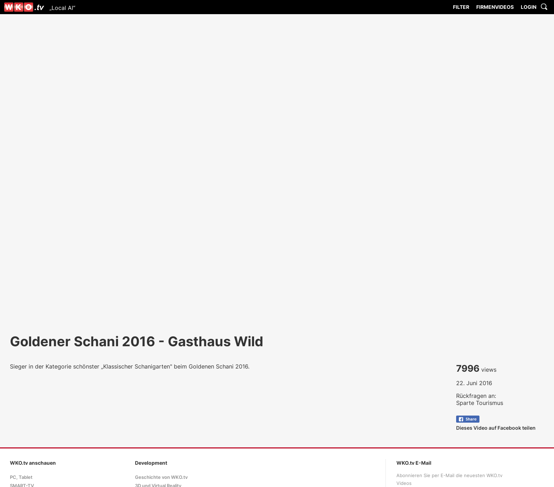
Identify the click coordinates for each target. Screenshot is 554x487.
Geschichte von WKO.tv (161, 477)
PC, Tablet (21, 477)
